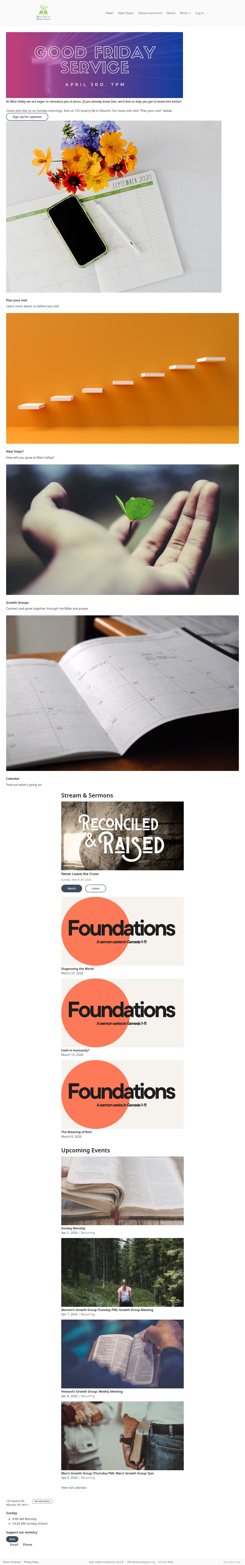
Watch (72, 888)
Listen (96, 888)
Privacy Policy (31, 1562)
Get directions (42, 1501)
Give (12, 1539)
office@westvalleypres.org (141, 1562)
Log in (199, 13)
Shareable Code (232, 1562)
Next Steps (125, 13)
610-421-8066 (165, 1562)
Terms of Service (12, 1562)
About (171, 13)
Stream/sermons (150, 13)
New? (110, 13)
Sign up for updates (27, 117)
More (185, 13)
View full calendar (74, 1487)
